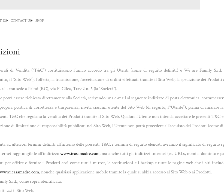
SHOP (39, 21)
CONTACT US (21, 21)
